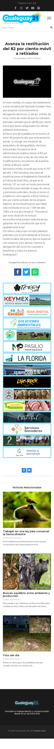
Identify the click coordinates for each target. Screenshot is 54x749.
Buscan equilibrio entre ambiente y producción (26, 595)
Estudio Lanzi (40, 730)
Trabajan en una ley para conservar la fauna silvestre (26, 533)
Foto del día (11, 655)
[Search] (25, 28)
